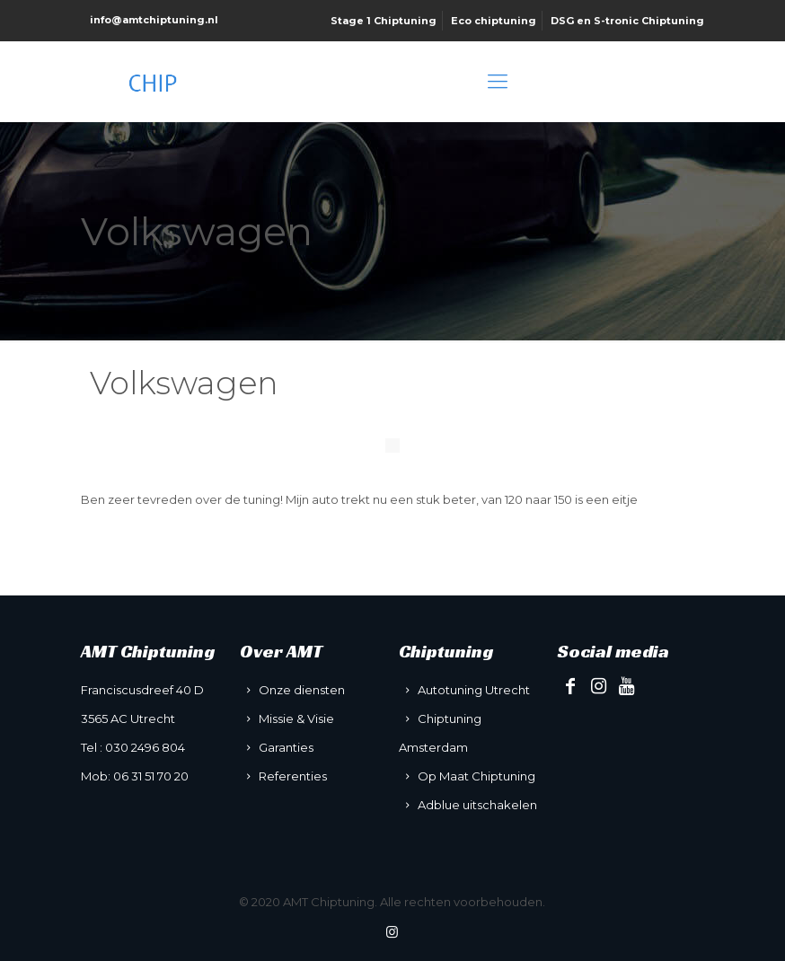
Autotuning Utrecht (474, 690)
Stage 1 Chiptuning (384, 20)
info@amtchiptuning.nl (154, 19)
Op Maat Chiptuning (476, 776)
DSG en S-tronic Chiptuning (627, 20)
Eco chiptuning (493, 20)
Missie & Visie (296, 718)
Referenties (293, 776)
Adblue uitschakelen (477, 805)
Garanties (286, 747)
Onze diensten (302, 690)
